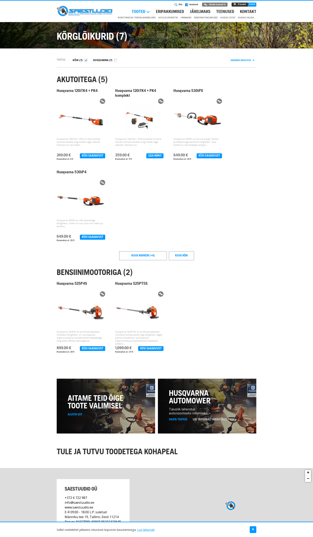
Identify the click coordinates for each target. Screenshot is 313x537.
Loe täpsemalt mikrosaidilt (211, 349)
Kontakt (248, 12)
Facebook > (88, 473)
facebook (191, 5)
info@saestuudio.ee (79, 432)
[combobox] (242, 60)
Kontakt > (72, 473)
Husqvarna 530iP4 (229, 91)
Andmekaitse (249, 518)
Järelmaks (200, 12)
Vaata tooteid (178, 349)
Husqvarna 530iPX (176, 91)
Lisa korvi (143, 155)
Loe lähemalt (146, 530)
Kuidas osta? (227, 17)
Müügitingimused (186, 518)
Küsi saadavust (86, 155)
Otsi (178, 4)
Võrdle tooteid (215, 4)
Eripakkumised (170, 12)
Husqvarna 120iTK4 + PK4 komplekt (126, 93)
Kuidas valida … (247, 17)
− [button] (308, 409)
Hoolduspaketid (168, 17)
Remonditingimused (206, 17)
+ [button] (308, 403)
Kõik (76, 60)
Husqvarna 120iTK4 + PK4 (73, 93)
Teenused (225, 12)
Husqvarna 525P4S (72, 206)
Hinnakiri (186, 17)
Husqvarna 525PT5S (125, 206)
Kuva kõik (181, 177)
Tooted (138, 12)
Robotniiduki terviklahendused (137, 17)
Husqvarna (100, 60)
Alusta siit (75, 344)
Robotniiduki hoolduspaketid (114, 518)
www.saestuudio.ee (79, 437)
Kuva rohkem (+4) (143, 177)
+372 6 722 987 (76, 427)
